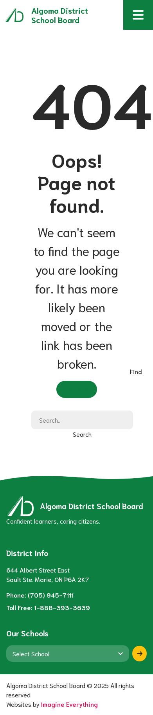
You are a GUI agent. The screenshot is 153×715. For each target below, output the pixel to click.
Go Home (76, 388)
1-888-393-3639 (62, 607)
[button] (138, 15)
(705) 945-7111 (51, 595)
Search (82, 434)
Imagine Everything (69, 704)
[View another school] (67, 653)
